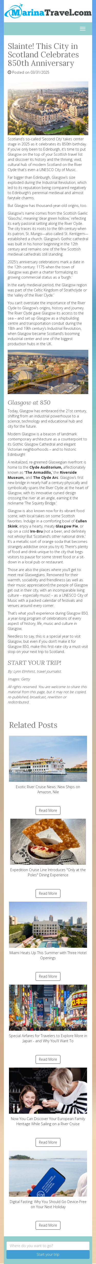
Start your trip (48, 1254)
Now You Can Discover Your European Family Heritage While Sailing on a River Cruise (48, 1097)
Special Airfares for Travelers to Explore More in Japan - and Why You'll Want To (48, 1014)
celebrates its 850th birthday (62, 144)
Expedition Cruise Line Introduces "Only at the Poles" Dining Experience (48, 848)
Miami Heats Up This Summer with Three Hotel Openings (48, 931)
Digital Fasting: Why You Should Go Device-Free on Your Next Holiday (48, 1180)
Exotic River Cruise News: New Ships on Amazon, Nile (48, 765)
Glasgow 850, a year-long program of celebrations (48, 616)
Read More (48, 810)
